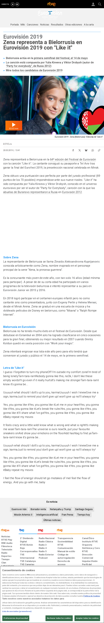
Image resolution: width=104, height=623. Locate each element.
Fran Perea (67, 514)
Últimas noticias (52, 520)
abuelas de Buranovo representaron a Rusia (30, 192)
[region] (52, 594)
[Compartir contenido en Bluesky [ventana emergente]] (86, 149)
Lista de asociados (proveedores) (17, 611)
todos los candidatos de (27, 70)
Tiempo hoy (83, 514)
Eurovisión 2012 (72, 192)
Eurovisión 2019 (52, 70)
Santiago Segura (83, 509)
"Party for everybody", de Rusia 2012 (28, 66)
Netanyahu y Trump (60, 509)
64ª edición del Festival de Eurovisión (73, 159)
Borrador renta (38, 509)
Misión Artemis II (23, 514)
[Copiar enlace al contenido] (99, 149)
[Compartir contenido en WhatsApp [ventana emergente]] (92, 149)
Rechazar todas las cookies (59, 618)
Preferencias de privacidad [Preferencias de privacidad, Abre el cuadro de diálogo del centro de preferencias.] (16, 618)
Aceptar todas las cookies (87, 618)
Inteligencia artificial (47, 514)
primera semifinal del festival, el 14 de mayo (61, 58)
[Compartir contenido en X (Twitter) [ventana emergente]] (79, 149)
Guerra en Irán (19, 509)
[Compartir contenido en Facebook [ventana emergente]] (73, 149)
